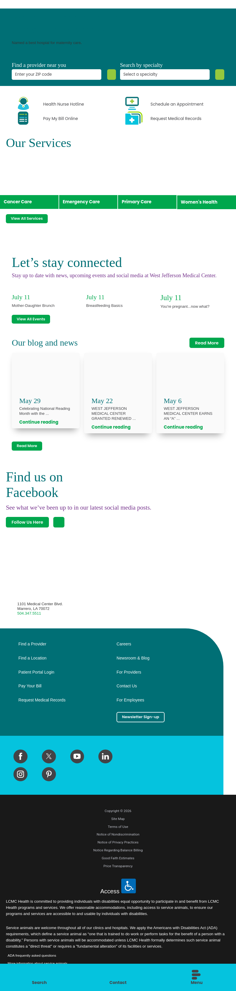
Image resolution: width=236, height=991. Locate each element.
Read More (206, 340)
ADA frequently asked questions (32, 956)
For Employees (130, 700)
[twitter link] (49, 758)
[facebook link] (20, 758)
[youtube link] (77, 758)
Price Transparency (118, 867)
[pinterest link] (49, 775)
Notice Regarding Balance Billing (118, 851)
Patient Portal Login (36, 672)
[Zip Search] (111, 74)
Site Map (118, 820)
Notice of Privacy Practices (118, 843)
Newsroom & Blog (133, 658)
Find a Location (32, 658)
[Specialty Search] (219, 74)
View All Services (29, 214)
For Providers (129, 672)
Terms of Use (118, 828)
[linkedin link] (105, 758)
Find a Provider (32, 644)
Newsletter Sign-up (144, 718)
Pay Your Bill (30, 686)
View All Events (34, 316)
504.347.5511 (29, 613)
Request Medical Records (42, 700)
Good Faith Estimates (118, 859)
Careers (124, 644)
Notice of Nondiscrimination (118, 836)
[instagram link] (20, 775)
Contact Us (127, 686)
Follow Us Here (27, 522)
